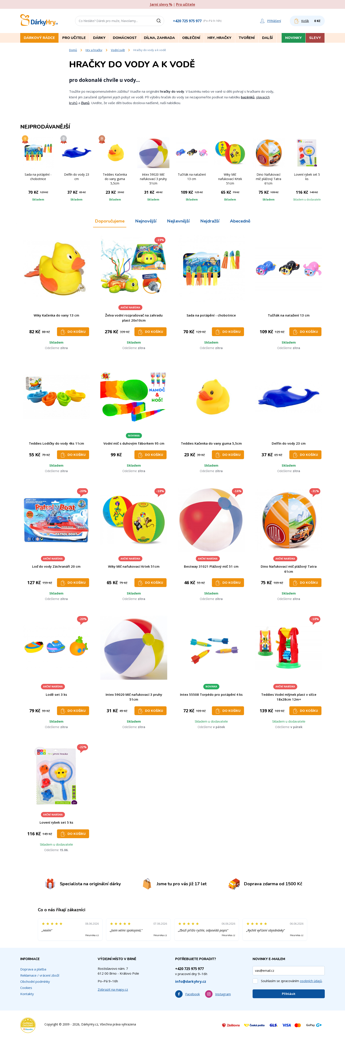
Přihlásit (288, 994)
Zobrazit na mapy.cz (113, 989)
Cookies (26, 987)
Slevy (315, 37)
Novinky (293, 37)
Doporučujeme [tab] (110, 221)
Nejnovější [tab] (145, 221)
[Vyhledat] (160, 21)
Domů (73, 50)
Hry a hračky (94, 50)
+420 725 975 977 (187, 20)
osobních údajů (311, 981)
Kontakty (27, 994)
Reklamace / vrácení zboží (39, 975)
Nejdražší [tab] (209, 221)
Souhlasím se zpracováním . (292, 981)
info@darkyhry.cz (190, 981)
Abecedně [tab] (240, 221)
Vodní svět (118, 50)
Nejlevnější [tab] (178, 221)
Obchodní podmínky (35, 981)
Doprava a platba (33, 969)
